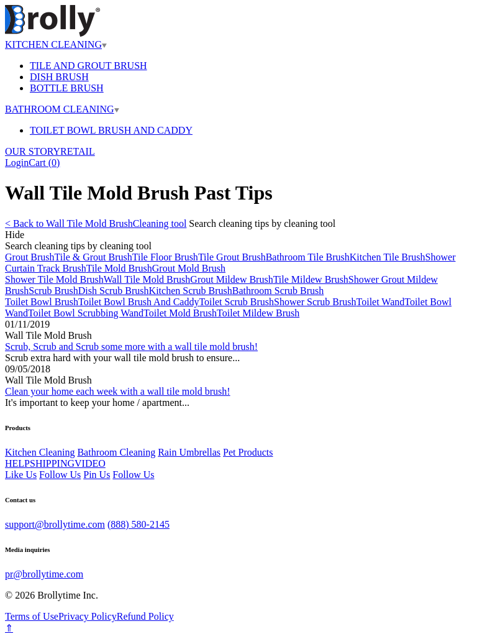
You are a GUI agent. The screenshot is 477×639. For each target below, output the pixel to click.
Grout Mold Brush (188, 268)
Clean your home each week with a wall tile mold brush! (117, 391)
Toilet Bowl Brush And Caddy (138, 302)
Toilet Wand (381, 302)
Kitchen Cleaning (40, 452)
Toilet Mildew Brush (258, 313)
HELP (17, 463)
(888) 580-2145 (138, 524)
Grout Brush (30, 257)
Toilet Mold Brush (180, 313)
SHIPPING (52, 463)
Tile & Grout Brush (93, 257)
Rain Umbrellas (189, 452)
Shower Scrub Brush (315, 302)
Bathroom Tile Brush (308, 257)
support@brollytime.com (55, 524)
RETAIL (77, 151)
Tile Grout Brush (232, 257)
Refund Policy (145, 616)
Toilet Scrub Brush (236, 302)
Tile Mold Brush (119, 268)
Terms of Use (31, 616)
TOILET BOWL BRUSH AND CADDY (111, 130)
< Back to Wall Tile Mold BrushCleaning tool (95, 223)
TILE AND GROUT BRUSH (88, 65)
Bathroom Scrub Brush (278, 290)
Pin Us (96, 474)
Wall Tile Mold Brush (147, 279)
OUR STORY (32, 151)
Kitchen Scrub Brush (190, 290)
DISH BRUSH (59, 76)
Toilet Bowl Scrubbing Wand (85, 313)
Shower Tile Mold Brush (54, 279)
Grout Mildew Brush (231, 279)
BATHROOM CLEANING (62, 109)
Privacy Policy (87, 616)
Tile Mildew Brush (310, 279)
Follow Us (60, 474)
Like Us (21, 474)
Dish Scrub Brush (113, 290)
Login (17, 162)
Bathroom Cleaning (116, 452)
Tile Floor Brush (165, 257)
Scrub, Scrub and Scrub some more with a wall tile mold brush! (131, 346)
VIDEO (90, 463)
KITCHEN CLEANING (56, 44)
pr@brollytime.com (44, 574)
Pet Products (248, 452)
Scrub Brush (53, 290)
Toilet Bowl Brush (41, 302)
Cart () (44, 162)
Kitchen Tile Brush (387, 257)
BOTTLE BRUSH (67, 88)
